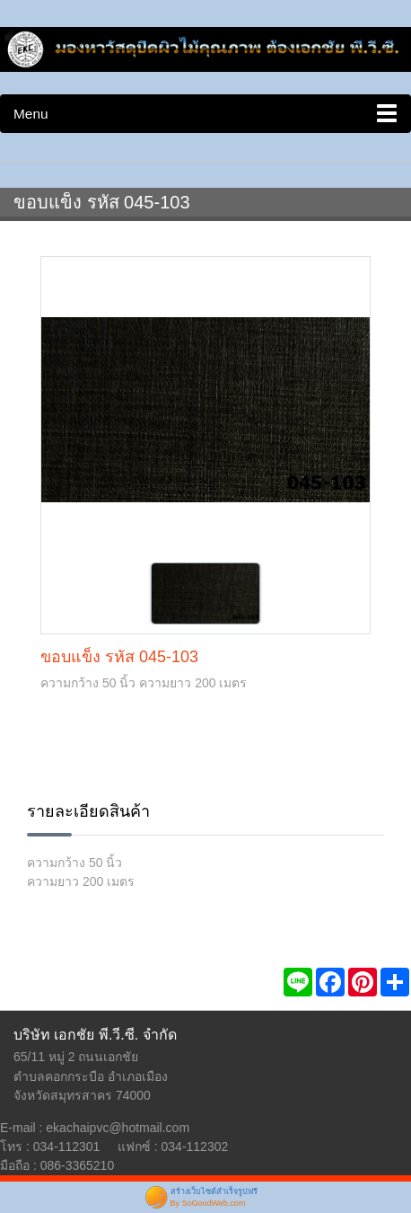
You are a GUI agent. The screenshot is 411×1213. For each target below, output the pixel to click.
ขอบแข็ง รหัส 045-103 (119, 657)
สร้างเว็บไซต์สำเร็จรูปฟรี (214, 1191)
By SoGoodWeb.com (208, 1203)
